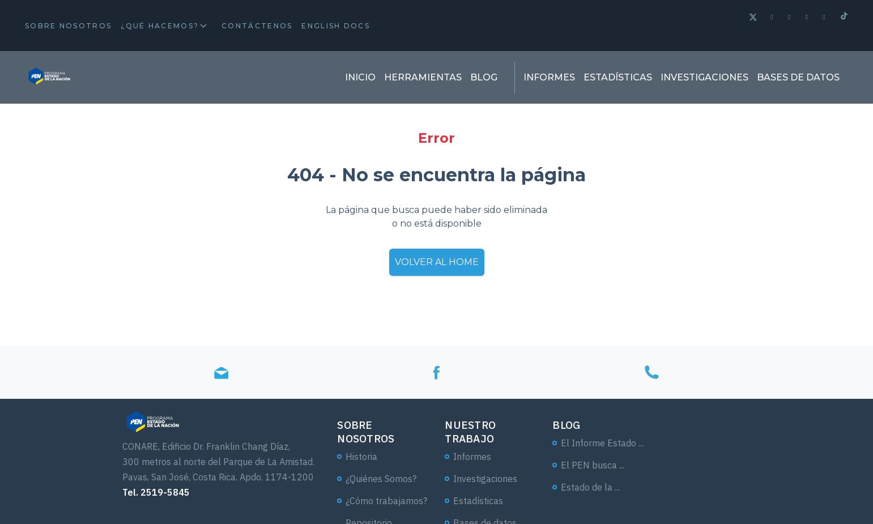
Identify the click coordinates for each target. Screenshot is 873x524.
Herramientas (423, 77)
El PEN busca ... (592, 465)
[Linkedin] (808, 16)
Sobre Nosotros (68, 26)
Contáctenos (257, 26)
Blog (483, 77)
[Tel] (652, 372)
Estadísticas (618, 77)
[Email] (221, 372)
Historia (361, 456)
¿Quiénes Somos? (381, 478)
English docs (335, 26)
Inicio (360, 77)
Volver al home (437, 262)
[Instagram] (825, 16)
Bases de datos (798, 77)
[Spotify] (790, 16)
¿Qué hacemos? (160, 26)
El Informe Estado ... (602, 443)
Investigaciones (704, 77)
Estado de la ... (590, 487)
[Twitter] (753, 18)
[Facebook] (772, 16)
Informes (549, 77)
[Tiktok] (844, 17)
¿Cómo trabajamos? (386, 500)
